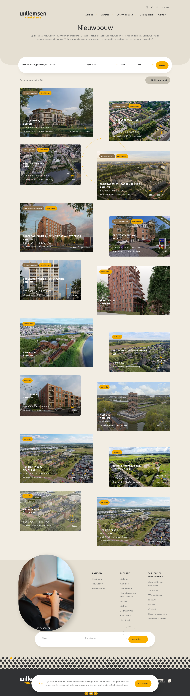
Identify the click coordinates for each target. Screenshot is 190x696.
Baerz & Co (125, 615)
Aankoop (124, 583)
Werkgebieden (155, 595)
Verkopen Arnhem (157, 618)
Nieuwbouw (97, 583)
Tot (139, 64)
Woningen (97, 579)
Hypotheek (125, 620)
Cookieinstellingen (119, 685)
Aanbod (89, 14)
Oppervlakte (91, 64)
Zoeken (162, 65)
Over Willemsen (125, 14)
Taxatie (123, 601)
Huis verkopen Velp (157, 614)
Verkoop (124, 579)
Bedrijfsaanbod (99, 588)
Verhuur (124, 606)
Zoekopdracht (147, 14)
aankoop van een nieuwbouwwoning (134, 39)
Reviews (152, 604)
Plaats (52, 64)
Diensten (105, 14)
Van (123, 64)
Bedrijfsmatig (126, 610)
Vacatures (153, 590)
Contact (162, 14)
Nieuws (152, 599)
